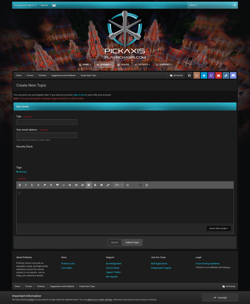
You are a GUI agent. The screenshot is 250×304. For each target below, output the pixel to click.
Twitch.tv (211, 75)
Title (24, 116)
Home (86, 64)
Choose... (22, 171)
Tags (19, 167)
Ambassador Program (161, 268)
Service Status (112, 268)
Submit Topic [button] (132, 242)
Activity (144, 64)
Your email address (32, 129)
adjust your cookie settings (99, 299)
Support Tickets (113, 272)
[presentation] (42, 155)
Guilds (124, 64)
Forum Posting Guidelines (208, 263)
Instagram (196, 75)
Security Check (24, 146)
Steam (226, 75)
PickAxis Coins (68, 263)
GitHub (189, 75)
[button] (19, 185)
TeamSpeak (233, 75)
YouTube (218, 75)
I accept (220, 297)
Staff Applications (159, 263)
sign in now (79, 95)
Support (165, 64)
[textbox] (125, 206)
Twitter (204, 75)
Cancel (114, 242)
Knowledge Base (114, 263)
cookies (31, 299)
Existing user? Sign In (25, 5)
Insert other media (218, 228)
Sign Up (44, 5)
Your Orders (66, 268)
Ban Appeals (112, 276)
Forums (105, 64)
